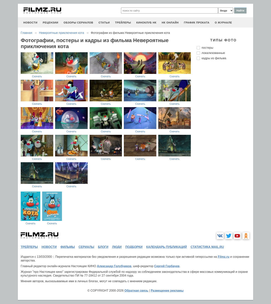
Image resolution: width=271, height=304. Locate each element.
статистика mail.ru (207, 247)
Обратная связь (136, 290)
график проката (196, 22)
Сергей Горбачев (166, 266)
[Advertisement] (225, 125)
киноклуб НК (146, 22)
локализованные (213, 53)
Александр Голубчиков (114, 266)
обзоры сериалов (78, 22)
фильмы (67, 247)
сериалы (86, 247)
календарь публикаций (166, 247)
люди (117, 247)
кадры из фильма (214, 58)
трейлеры (123, 22)
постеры (207, 47)
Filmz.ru (223, 256)
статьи (104, 22)
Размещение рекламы (167, 290)
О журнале (223, 22)
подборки (133, 247)
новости (30, 22)
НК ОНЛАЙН (170, 22)
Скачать (37, 76)
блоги (103, 247)
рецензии (50, 22)
